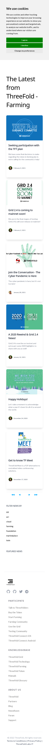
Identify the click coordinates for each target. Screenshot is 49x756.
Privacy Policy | (35, 741)
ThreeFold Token (16, 671)
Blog (10, 706)
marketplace (12, 535)
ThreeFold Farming (17, 666)
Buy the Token (15, 612)
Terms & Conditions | (17, 741)
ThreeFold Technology (19, 661)
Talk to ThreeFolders (18, 607)
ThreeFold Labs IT (24, 744)
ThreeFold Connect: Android (21, 640)
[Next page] (29, 494)
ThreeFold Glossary (17, 680)
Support (12, 720)
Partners (12, 701)
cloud (8, 521)
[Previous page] (19, 494)
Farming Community (18, 621)
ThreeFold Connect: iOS (19, 636)
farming (9, 526)
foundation (11, 531)
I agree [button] (24, 40)
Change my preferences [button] (25, 51)
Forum (11, 715)
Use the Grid (14, 626)
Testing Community (17, 631)
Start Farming (15, 617)
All (7, 512)
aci (7, 517)
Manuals (12, 675)
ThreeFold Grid (15, 657)
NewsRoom (13, 710)
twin (8, 540)
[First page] (13, 494)
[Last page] (36, 494)
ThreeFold (13, 696)
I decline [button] (24, 45)
